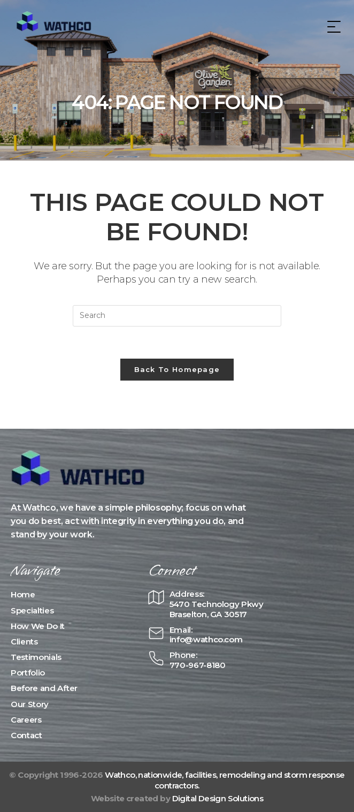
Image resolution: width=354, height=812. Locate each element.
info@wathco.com (206, 639)
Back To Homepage (177, 369)
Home (23, 594)
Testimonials (36, 657)
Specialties (32, 610)
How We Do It (38, 626)
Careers (26, 720)
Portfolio (28, 672)
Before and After (44, 688)
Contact (26, 735)
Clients (24, 641)
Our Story (30, 704)
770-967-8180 (198, 665)
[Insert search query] (177, 316)
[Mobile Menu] (332, 26)
